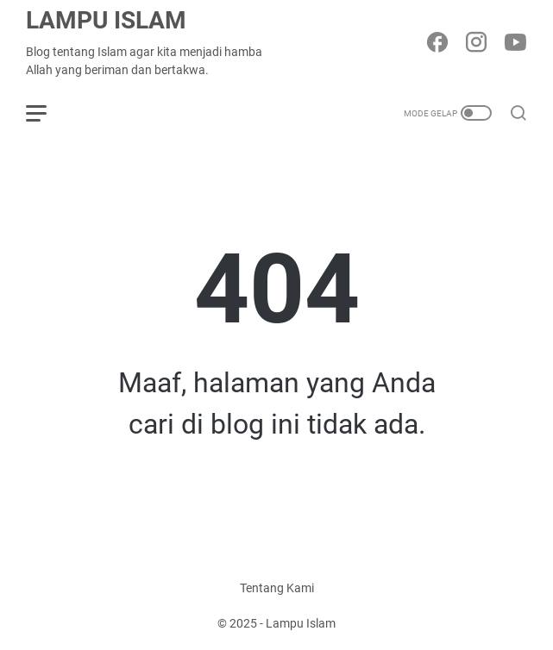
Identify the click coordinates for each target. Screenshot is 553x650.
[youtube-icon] (515, 43)
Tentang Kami (277, 588)
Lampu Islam (106, 20)
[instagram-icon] (476, 43)
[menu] (46, 113)
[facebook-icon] (437, 43)
